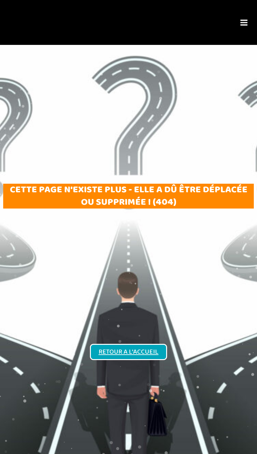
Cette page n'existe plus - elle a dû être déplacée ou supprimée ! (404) (128, 196)
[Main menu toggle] (243, 22)
